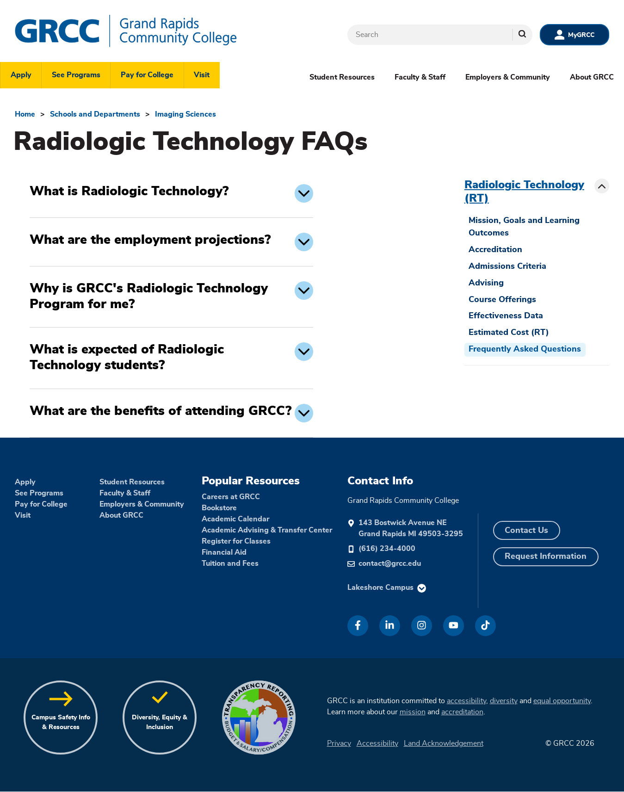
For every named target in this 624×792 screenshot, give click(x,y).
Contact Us (526, 530)
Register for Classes (236, 541)
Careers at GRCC (231, 497)
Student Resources (342, 77)
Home (25, 114)
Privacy (339, 743)
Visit (202, 75)
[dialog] (596, 764)
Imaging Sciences (185, 114)
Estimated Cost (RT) (509, 332)
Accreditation (495, 250)
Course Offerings (502, 300)
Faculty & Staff (420, 77)
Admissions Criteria (507, 266)
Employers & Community (507, 77)
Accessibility (377, 743)
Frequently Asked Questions (525, 349)
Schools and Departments (95, 114)
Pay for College (147, 75)
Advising (486, 283)
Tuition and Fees (230, 563)
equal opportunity (562, 701)
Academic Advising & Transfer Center (267, 530)
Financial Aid (224, 552)
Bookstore (219, 508)
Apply (21, 75)
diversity (504, 701)
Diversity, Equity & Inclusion (159, 722)
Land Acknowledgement (443, 743)
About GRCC (592, 77)
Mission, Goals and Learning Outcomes (524, 227)
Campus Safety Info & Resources (60, 722)
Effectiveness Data (506, 316)
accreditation (462, 712)
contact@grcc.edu (389, 563)
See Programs (76, 75)
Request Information (546, 556)
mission (413, 712)
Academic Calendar (235, 519)
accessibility (466, 701)
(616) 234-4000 (386, 548)
